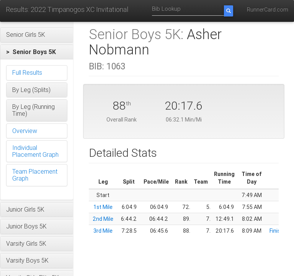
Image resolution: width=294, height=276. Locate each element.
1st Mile (103, 207)
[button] (36, 35)
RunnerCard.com (267, 9)
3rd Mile (103, 230)
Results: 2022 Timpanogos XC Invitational (67, 9)
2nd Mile (103, 218)
